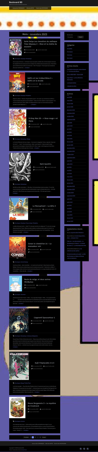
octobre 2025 (70, 116)
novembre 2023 (71, 189)
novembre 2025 (71, 113)
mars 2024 (69, 176)
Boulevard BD (15, 2)
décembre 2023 (71, 186)
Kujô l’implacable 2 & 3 (44, 363)
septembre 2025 (71, 119)
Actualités (69, 48)
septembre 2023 (71, 195)
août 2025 (69, 122)
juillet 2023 (69, 202)
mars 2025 (69, 138)
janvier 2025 (70, 145)
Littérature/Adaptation (32, 336)
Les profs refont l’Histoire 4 (77, 232)
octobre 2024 (70, 154)
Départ (80, 37)
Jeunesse (23, 294)
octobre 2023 (70, 192)
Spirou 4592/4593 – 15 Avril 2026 (75, 74)
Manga (28, 139)
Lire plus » (27, 68)
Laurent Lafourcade (42, 49)
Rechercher (70, 34)
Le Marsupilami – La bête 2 (44, 206)
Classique (23, 58)
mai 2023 (69, 208)
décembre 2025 (71, 110)
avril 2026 (69, 97)
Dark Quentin (45, 164)
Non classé (69, 58)
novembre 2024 (71, 151)
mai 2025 (69, 132)
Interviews (69, 55)
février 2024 (70, 180)
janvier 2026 (70, 106)
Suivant (45, 437)
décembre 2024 (71, 148)
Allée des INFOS (30, 8)
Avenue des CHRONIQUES (18, 8)
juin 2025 (69, 129)
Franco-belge (29, 223)
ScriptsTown (24, 450)
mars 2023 (69, 215)
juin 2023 (69, 205)
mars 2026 (69, 100)
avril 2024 (69, 173)
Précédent (25, 437)
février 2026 (70, 103)
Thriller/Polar (27, 383)
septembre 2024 (71, 157)
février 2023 (70, 218)
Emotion (23, 421)
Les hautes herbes (71, 83)
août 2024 (69, 161)
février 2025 (70, 141)
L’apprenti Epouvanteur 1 (44, 318)
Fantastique (29, 58)
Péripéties (28, 95)
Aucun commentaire (30, 52)
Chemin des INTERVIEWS (42, 8)
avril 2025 (69, 135)
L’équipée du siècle (71, 86)
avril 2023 (69, 211)
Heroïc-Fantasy (24, 262)
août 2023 (69, 199)
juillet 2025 (69, 126)
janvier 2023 (70, 221)
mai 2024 (69, 170)
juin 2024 (69, 167)
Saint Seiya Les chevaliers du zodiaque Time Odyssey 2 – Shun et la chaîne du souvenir (40, 44)
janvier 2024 (70, 183)
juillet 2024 (69, 164)
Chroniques (17, 58)
